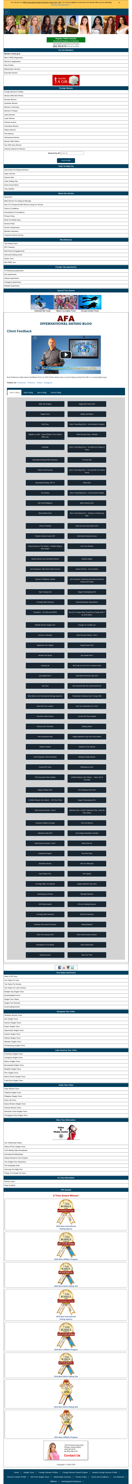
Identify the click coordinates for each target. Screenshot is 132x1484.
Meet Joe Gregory (45, 404)
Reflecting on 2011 (86, 767)
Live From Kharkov (86, 546)
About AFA (8, 197)
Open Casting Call (45, 592)
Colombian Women (11, 126)
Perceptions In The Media (45, 945)
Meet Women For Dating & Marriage (17, 201)
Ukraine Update (86, 559)
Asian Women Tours (11, 1089)
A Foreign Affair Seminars (45, 602)
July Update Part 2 (87, 655)
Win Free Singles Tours (40, 1477)
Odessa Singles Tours (12, 1038)
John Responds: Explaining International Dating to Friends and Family (87, 580)
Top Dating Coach (11, 243)
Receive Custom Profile (16, 1477)
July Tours (45, 686)
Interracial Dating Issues (13, 255)
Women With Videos (11, 141)
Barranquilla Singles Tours (14, 1065)
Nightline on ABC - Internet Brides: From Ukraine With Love (45, 436)
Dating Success (45, 955)
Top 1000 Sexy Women (13, 145)
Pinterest (31, 383)
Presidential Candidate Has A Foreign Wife (87, 696)
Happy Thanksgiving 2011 (87, 800)
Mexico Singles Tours (12, 1061)
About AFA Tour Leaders (45, 706)
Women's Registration (12, 61)
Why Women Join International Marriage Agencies (45, 696)
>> (61, 5)
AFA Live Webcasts (86, 864)
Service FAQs (9, 224)
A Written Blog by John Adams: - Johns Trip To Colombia (87, 778)
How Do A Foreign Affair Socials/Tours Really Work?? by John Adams (87, 613)
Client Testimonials (86, 945)
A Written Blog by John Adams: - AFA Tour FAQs (45, 800)
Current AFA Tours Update (87, 716)
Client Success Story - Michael (86, 434)
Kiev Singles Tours (11, 1019)
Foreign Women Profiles (48, 1472)
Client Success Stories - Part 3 (45, 810)
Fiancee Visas (9, 1181)
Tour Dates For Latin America (15, 988)
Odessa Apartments (11, 278)
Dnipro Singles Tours (12, 1026)
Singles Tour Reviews (12, 1003)
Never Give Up (87, 843)
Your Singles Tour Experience (15, 1162)
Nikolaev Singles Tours (12, 1042)
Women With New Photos (13, 96)
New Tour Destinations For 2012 (87, 706)
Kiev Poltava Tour (45, 874)
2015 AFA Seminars (87, 914)
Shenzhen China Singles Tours (15, 1111)
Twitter (39, 383)
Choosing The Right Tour (13, 1169)
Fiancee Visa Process (45, 470)
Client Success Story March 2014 (86, 526)
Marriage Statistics (87, 894)
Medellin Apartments (11, 286)
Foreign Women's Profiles (13, 92)
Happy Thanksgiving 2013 (87, 592)
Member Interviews (11, 231)
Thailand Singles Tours (12, 1093)
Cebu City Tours (10, 1100)
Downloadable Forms (12, 995)
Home (16, 1472)
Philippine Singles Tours (13, 1096)
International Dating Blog (13, 1154)
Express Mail (9, 177)
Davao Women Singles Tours (15, 1104)
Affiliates (53, 1481)
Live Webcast (118, 1477)
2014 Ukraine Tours (45, 513)
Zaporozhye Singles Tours (14, 1030)
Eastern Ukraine (45, 747)
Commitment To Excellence (14, 212)
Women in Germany (11, 107)
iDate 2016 (87, 483)
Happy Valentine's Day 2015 (87, 884)
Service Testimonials (11, 227)
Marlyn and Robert (87, 414)
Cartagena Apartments (12, 282)
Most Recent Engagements (14, 251)
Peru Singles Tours (11, 1073)
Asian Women (9, 118)
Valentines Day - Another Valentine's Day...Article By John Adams (87, 811)
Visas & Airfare (9, 1185)
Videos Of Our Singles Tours (14, 1147)
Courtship (45, 447)
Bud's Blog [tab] (28, 392)
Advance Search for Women (14, 149)
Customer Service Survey (13, 235)
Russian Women (10, 99)
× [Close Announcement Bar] (119, 2)
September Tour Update (45, 645)
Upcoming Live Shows (45, 894)
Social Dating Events (12, 1007)
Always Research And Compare (16, 1158)
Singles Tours (45, 414)
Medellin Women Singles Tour (45, 625)
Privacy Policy (9, 216)
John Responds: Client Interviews (45, 757)
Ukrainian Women (11, 103)
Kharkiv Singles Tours (12, 1034)
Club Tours (45, 424)
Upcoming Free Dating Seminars (16, 170)
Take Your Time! (86, 955)
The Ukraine (45, 493)
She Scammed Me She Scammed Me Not (87, 686)
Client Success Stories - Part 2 (45, 843)
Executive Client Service (45, 716)
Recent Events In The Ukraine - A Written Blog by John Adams (45, 547)
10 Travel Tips (87, 460)
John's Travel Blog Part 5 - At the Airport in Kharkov (86, 424)
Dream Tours (9, 259)
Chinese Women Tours (12, 1108)
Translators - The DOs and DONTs (45, 612)
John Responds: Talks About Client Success (45, 569)
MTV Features (9, 247)
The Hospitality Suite (12, 1165)
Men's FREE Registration (13, 58)
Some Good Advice (11, 185)
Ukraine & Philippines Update (45, 579)
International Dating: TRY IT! (45, 483)
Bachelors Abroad (45, 864)
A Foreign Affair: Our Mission (45, 884)
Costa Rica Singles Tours (13, 1080)
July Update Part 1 (45, 676)
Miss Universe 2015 (87, 503)
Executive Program (45, 853)
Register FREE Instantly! (66, 40)
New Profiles (9, 65)
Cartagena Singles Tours (13, 1058)
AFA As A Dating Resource (87, 904)
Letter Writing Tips (11, 181)
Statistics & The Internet (87, 747)
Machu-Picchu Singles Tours (14, 1077)
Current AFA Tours (45, 767)
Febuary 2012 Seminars (45, 726)
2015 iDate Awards (45, 904)
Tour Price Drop (86, 853)
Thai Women (9, 134)
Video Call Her (9, 174)
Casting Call (45, 666)
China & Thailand (45, 526)
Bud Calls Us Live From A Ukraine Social (87, 666)
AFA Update (87, 874)
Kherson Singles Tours (12, 1023)
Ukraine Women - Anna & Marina (87, 569)
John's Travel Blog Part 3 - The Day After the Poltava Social (87, 471)
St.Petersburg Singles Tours (14, 1045)
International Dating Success (87, 536)
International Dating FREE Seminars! (45, 460)
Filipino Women (10, 130)
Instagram (48, 383)
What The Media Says (12, 220)
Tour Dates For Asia (11, 980)
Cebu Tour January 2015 (45, 935)
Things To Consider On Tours (15, 1173)
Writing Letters (87, 726)
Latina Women (9, 115)
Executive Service (11, 73)
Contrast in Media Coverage (45, 823)
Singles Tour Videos (11, 999)
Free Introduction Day (45, 737)
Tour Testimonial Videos (13, 1143)
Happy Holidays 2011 (45, 790)
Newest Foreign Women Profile (104, 1472)
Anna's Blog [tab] (56, 392)
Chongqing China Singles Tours (16, 1115)
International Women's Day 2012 (87, 676)
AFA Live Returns (87, 823)
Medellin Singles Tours (12, 1069)
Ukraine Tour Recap (45, 655)
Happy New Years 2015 (87, 404)
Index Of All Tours (10, 976)
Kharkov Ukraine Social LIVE (45, 536)
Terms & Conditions (11, 208)
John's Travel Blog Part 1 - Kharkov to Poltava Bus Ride (87, 514)
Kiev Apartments (10, 274)
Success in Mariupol (45, 635)
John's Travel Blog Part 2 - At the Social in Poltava (87, 493)
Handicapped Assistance (71, 1481)
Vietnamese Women (11, 137)
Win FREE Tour (10, 262)
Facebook (21, 383)
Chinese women (10, 122)
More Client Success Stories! (87, 935)
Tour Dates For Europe (12, 984)
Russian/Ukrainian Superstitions (87, 602)
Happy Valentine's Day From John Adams (87, 737)
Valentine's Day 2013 (45, 833)
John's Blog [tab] (14, 392)
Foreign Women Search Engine (75, 1472)
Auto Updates (9, 189)
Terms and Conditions (100, 1477)
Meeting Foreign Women (86, 757)
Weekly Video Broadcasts (15, 1150)
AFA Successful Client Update (45, 777)
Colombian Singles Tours (13, 1054)
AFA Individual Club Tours (87, 790)
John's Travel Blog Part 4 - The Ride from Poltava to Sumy (87, 448)
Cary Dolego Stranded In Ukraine (87, 833)
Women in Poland (10, 111)
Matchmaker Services (12, 69)
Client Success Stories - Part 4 (86, 635)
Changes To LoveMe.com (87, 625)
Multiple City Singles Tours (14, 992)
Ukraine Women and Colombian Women (45, 559)
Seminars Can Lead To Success (45, 924)
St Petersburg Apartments (13, 271)
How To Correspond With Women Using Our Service (23, 205)
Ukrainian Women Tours (13, 1015)
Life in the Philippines (45, 503)
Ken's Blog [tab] (41, 392)
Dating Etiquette (86, 924)
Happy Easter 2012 (87, 645)
